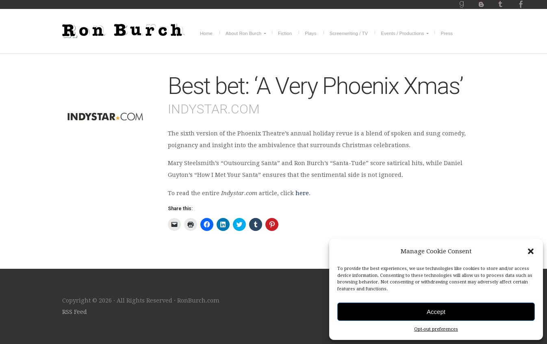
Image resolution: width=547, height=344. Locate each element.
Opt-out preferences (436, 329)
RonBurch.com (123, 29)
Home (206, 33)
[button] (531, 251)
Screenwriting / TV (349, 33)
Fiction (285, 33)
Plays (310, 33)
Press (447, 33)
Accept (436, 311)
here (302, 193)
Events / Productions (402, 33)
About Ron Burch (243, 33)
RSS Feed (74, 312)
